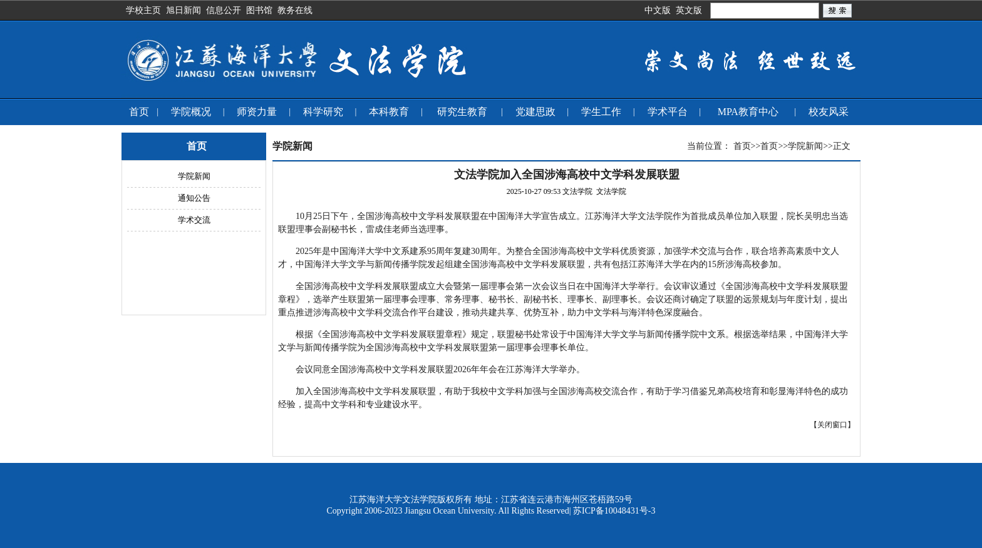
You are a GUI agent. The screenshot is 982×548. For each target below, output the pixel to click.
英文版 (689, 10)
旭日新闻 (183, 10)
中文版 (657, 10)
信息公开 (223, 10)
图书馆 (259, 10)
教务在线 (295, 10)
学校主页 (143, 10)
